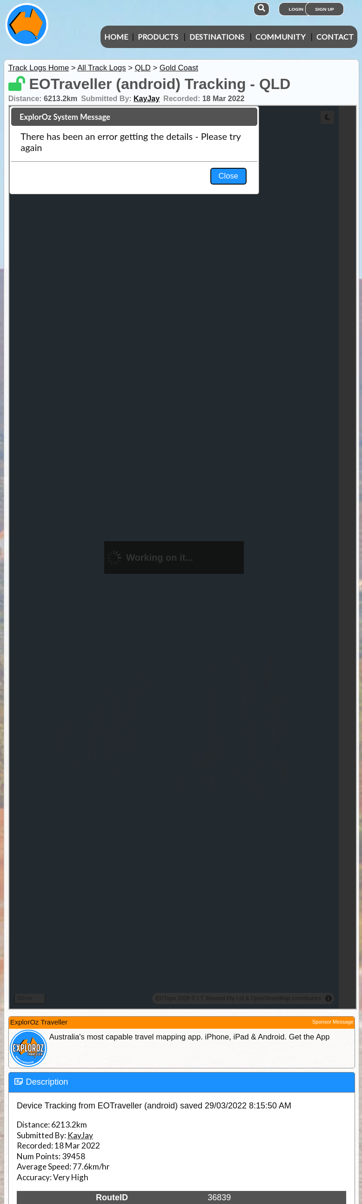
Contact (335, 36)
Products (158, 36)
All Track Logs (101, 67)
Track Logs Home (38, 67)
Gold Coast (179, 67)
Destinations (216, 36)
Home (116, 36)
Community (280, 36)
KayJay (147, 99)
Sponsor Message (333, 1022)
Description (47, 1082)
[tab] (181, 1082)
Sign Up (324, 9)
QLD (143, 67)
